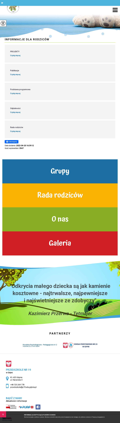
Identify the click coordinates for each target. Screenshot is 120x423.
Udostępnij (11, 142)
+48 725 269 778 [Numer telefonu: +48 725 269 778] (17, 385)
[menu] (115, 10)
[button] (2, 3)
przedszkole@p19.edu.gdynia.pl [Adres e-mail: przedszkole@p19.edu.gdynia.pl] (23, 387)
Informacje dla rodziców (27, 39)
